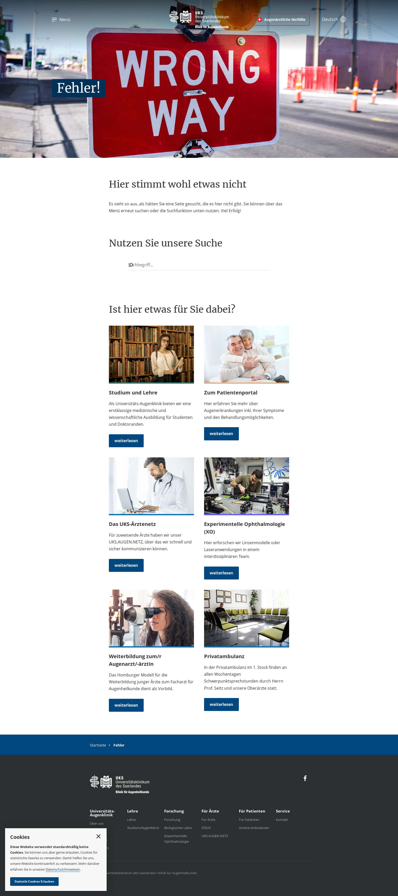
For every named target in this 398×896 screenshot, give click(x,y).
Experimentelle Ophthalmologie (176, 839)
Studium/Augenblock (143, 827)
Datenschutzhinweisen (63, 869)
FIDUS (206, 827)
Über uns (97, 823)
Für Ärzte (208, 819)
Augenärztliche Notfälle (281, 19)
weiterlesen (126, 440)
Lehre (131, 819)
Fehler (118, 745)
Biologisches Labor (178, 827)
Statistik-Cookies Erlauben (34, 881)
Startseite (98, 745)
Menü (61, 19)
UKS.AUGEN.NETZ (215, 836)
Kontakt (282, 819)
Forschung (172, 819)
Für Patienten (249, 819)
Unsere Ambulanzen (254, 827)
